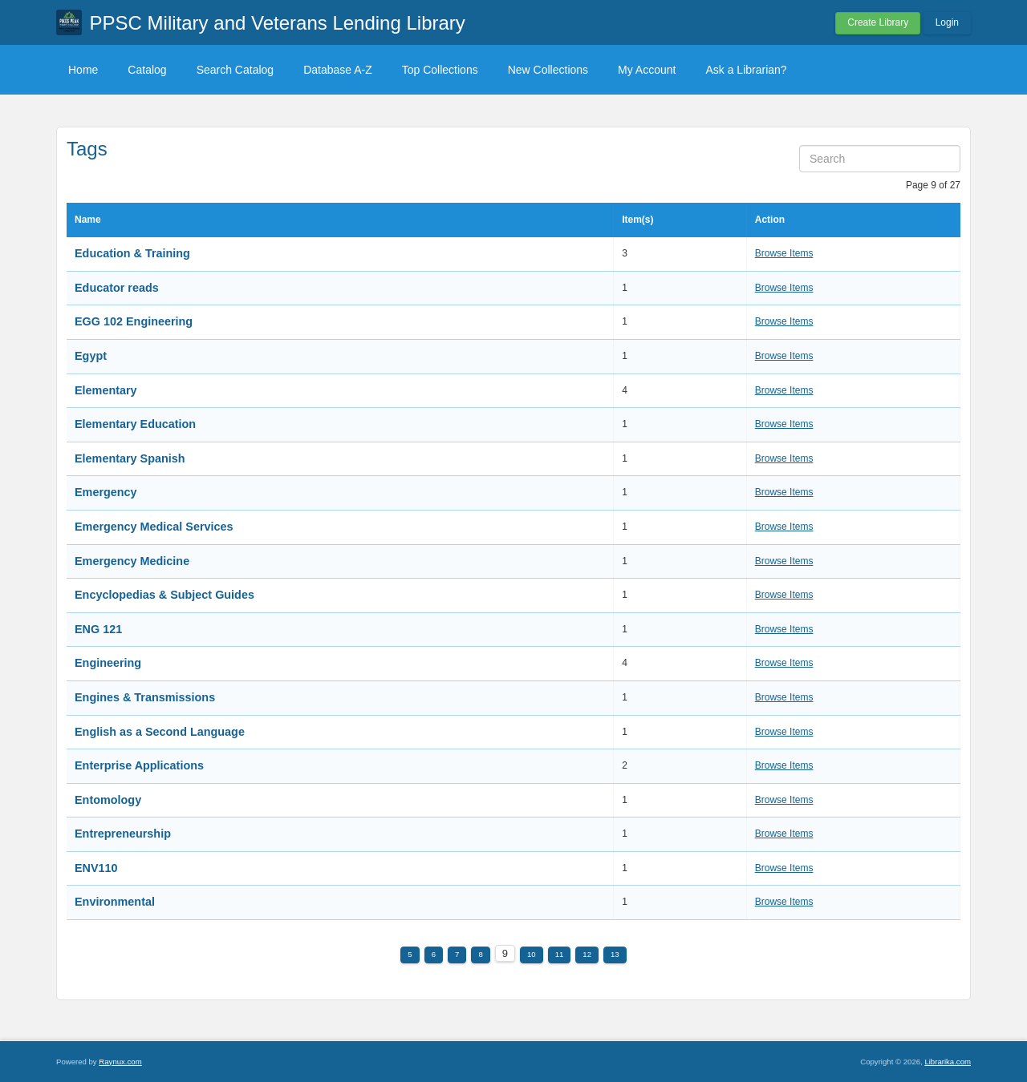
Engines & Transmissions (145, 697)
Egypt (91, 355)
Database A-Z (337, 69)
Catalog (147, 69)
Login (947, 22)
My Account (647, 69)
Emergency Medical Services (154, 526)
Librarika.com (947, 1061)
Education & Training (132, 253)
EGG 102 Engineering (134, 321)
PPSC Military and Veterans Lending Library (277, 23)
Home (83, 69)
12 (587, 954)
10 (531, 954)
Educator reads (117, 287)
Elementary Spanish (130, 458)
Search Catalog (235, 69)
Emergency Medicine (132, 561)
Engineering (108, 662)
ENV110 (96, 868)
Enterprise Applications (139, 765)
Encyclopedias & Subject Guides (164, 594)
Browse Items (784, 253)
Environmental (115, 901)
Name (88, 219)
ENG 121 (98, 629)
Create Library (877, 22)
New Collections (548, 69)
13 (615, 954)
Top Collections (440, 69)
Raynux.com (120, 1061)
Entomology (108, 799)
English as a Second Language (160, 731)
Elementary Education (135, 424)
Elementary (106, 390)
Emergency (106, 492)
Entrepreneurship (123, 833)
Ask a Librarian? (745, 69)
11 (559, 954)
